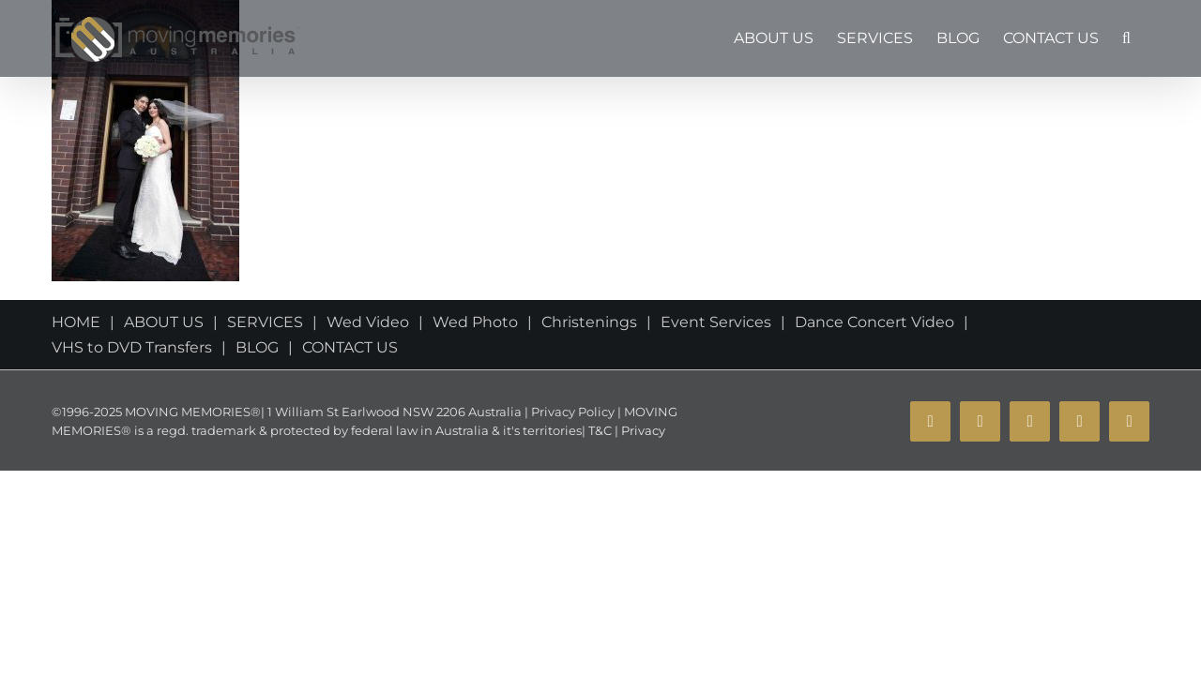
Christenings (589, 322)
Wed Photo (475, 322)
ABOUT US (164, 322)
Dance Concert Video (874, 322)
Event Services (716, 322)
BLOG (257, 347)
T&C (598, 430)
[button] (1150, 38)
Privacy (641, 430)
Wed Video (368, 322)
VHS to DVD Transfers (132, 347)
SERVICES (265, 322)
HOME (76, 322)
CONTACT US (350, 347)
